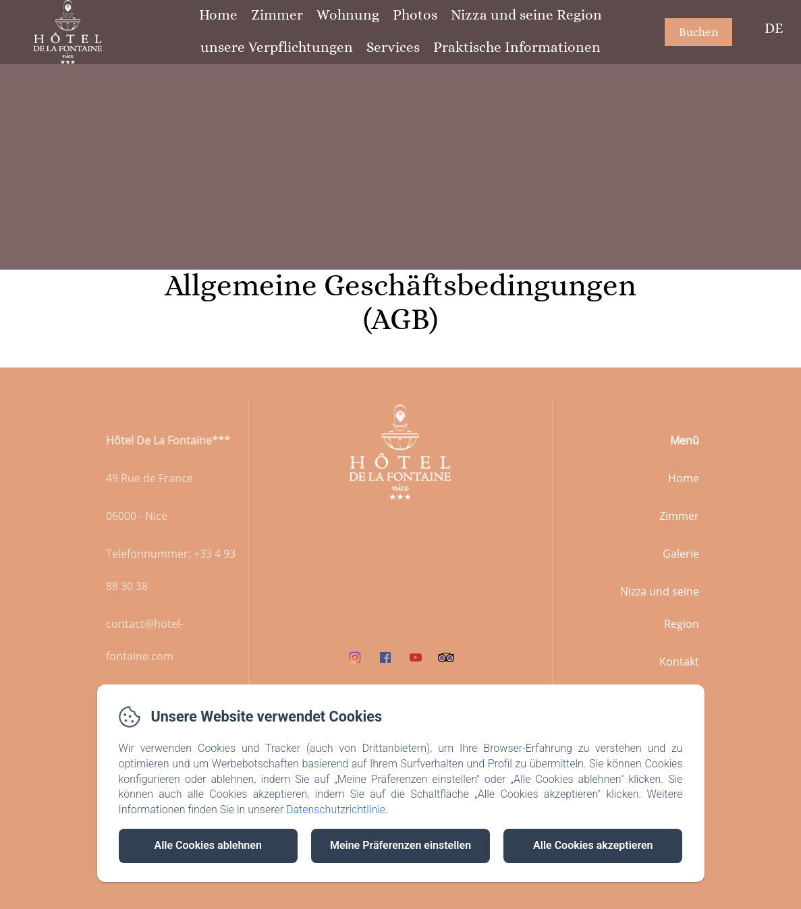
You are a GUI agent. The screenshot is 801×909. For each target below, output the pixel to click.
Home (218, 15)
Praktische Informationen (517, 47)
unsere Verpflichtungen (276, 47)
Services (393, 47)
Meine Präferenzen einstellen (400, 845)
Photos (415, 15)
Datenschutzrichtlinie (335, 809)
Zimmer (277, 15)
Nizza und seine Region (526, 15)
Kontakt (679, 661)
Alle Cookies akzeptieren (593, 845)
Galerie (681, 553)
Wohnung (347, 15)
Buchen (698, 32)
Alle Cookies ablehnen (207, 845)
